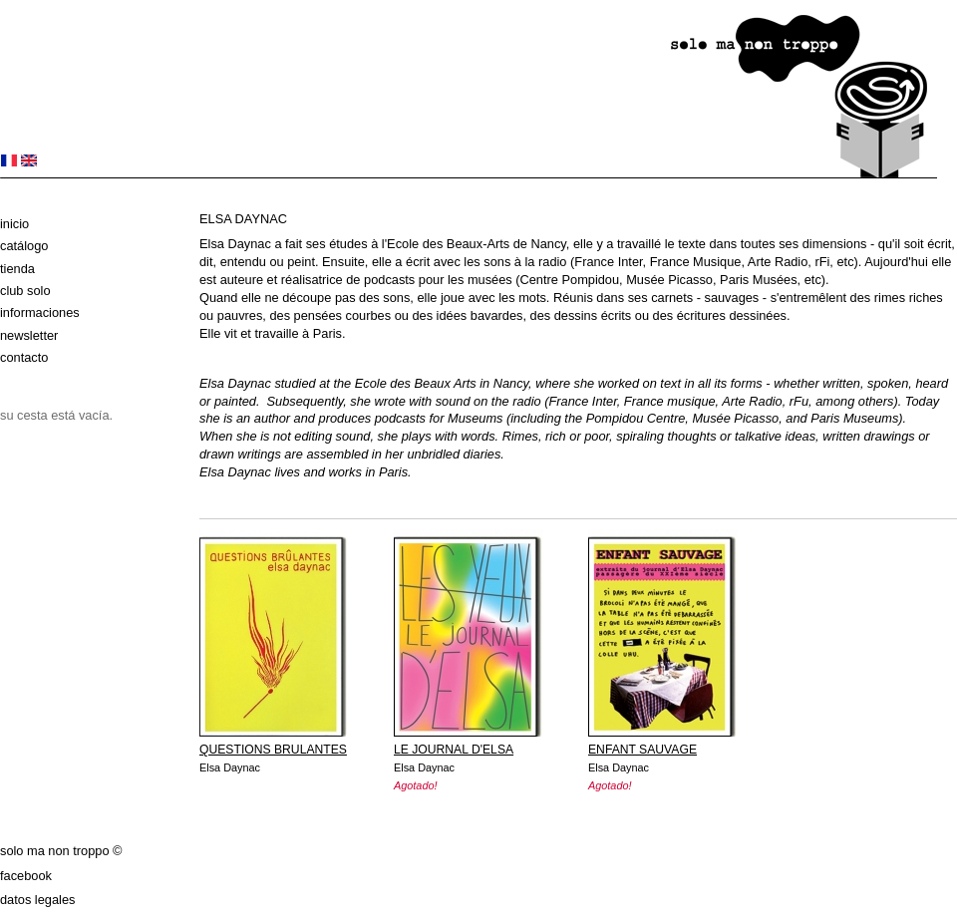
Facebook (26, 875)
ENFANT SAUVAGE (642, 750)
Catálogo (24, 245)
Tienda (17, 268)
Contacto (24, 357)
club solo (25, 290)
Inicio (14, 223)
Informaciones (40, 312)
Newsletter (29, 335)
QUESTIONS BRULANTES (273, 750)
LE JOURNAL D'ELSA (453, 750)
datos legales (37, 899)
